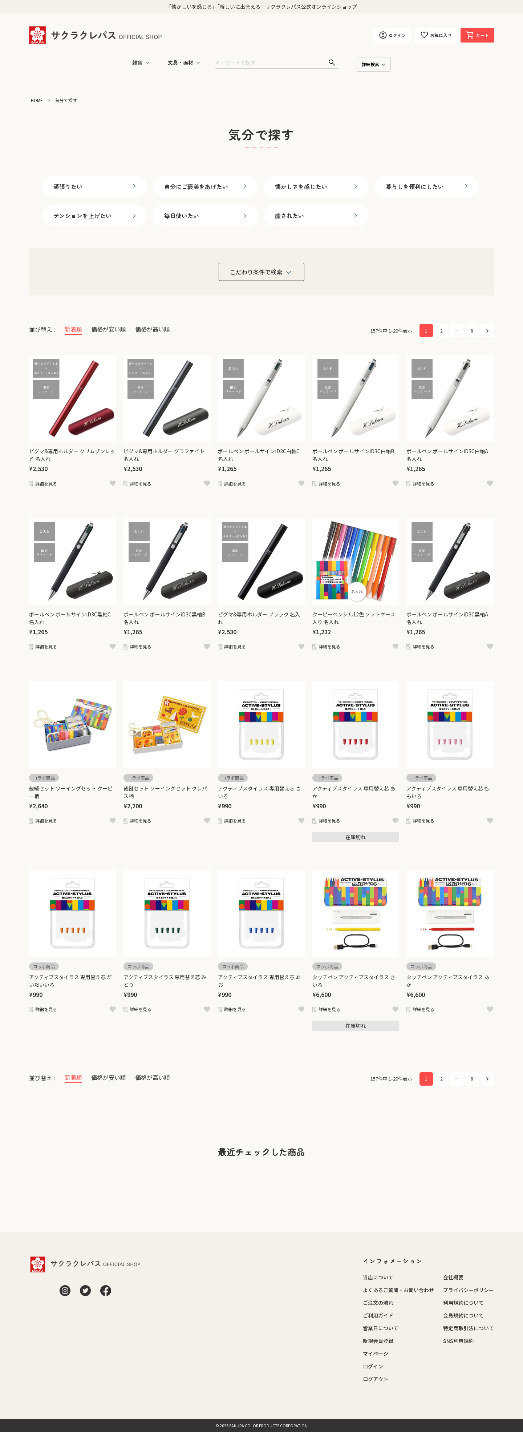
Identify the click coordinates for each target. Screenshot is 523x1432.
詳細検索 (370, 64)
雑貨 (137, 62)
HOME (37, 100)
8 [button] (472, 330)
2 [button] (441, 330)
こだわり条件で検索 (256, 272)
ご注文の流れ (378, 1302)
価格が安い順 (108, 329)
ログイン (373, 1366)
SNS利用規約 (458, 1340)
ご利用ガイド (378, 1315)
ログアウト (375, 1379)
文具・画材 (180, 62)
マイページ (375, 1353)
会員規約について (463, 1315)
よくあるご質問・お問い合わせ (398, 1290)
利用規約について (463, 1302)
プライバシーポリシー (468, 1290)
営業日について (380, 1328)
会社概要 (453, 1277)
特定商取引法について (468, 1328)
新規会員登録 (378, 1340)
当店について (378, 1277)
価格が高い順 (152, 329)
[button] (487, 330)
